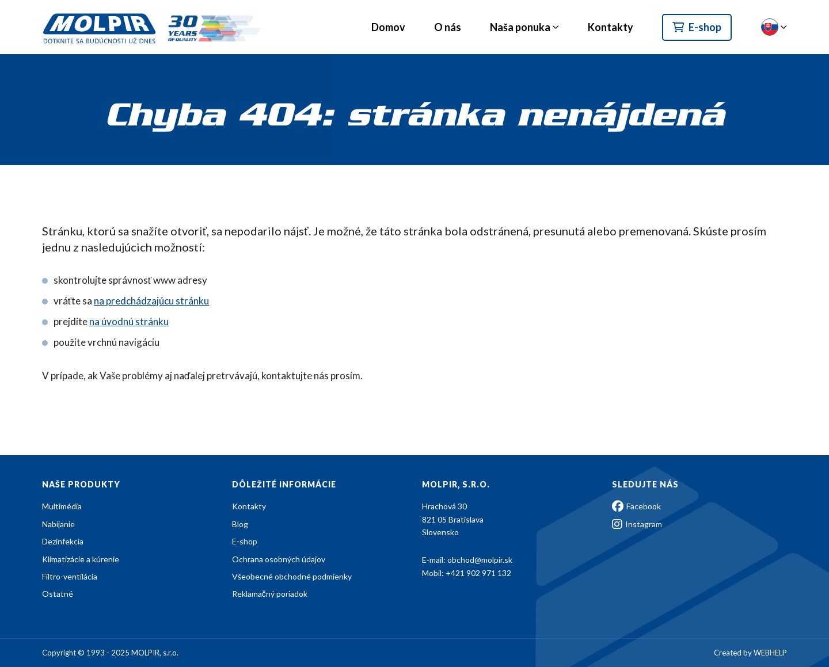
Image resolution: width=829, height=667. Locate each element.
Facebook (636, 506)
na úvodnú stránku (129, 321)
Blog (240, 524)
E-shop (696, 27)
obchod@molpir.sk (479, 560)
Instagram (637, 524)
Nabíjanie (58, 524)
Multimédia (62, 506)
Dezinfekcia (62, 541)
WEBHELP (770, 652)
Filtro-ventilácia (69, 576)
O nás (447, 27)
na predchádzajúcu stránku (151, 301)
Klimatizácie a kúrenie (80, 559)
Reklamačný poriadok (269, 594)
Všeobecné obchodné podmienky (292, 576)
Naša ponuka (520, 27)
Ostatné (57, 594)
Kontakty (610, 27)
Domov (388, 27)
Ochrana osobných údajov (278, 559)
